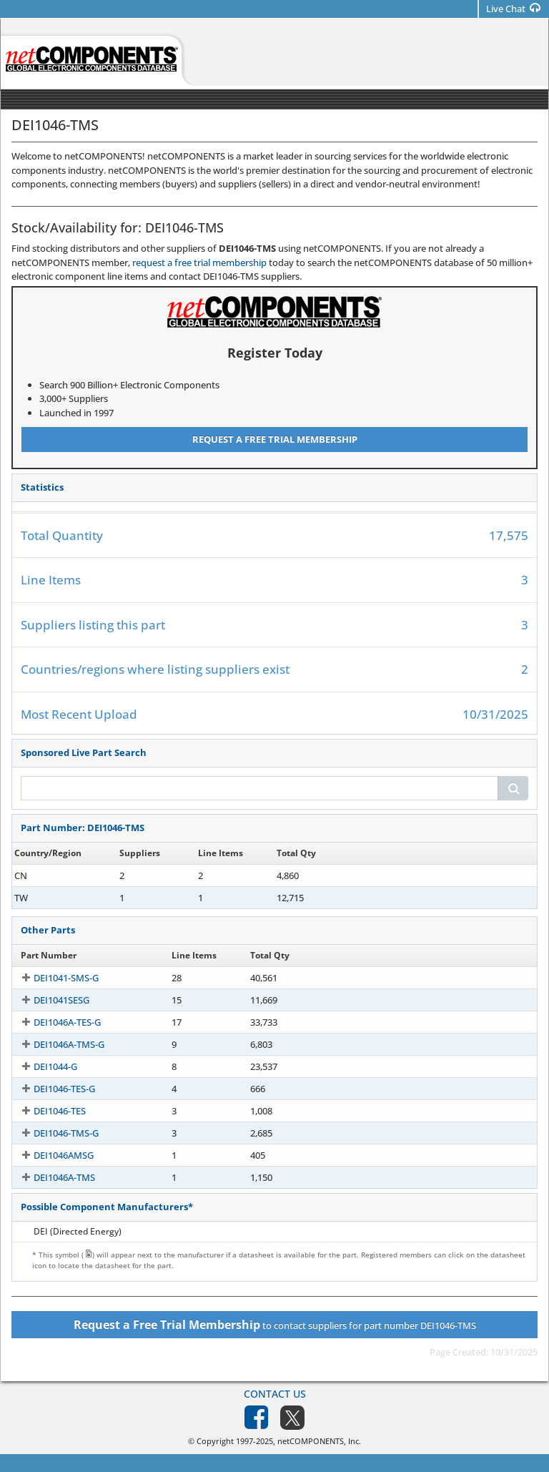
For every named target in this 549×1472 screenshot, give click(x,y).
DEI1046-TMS (48, 875)
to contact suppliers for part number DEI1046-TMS (275, 1325)
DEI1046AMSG (51, 1155)
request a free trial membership (199, 262)
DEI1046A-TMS (51, 1177)
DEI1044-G (42, 1066)
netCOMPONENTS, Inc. (319, 1441)
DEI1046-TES (47, 1110)
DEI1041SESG (48, 999)
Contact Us (275, 1393)
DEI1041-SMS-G (53, 977)
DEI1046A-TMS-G (56, 1044)
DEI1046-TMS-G (53, 1133)
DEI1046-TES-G (51, 1088)
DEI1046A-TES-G (54, 1022)
